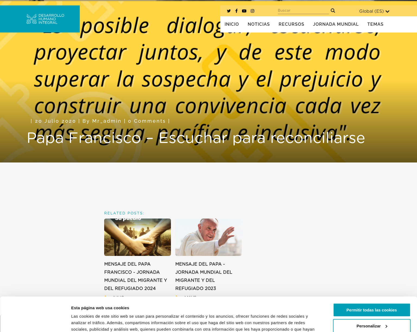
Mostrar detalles (87, 321)
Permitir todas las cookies (371, 280)
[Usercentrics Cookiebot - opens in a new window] (35, 321)
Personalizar (371, 296)
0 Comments (147, 121)
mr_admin (107, 121)
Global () (374, 11)
